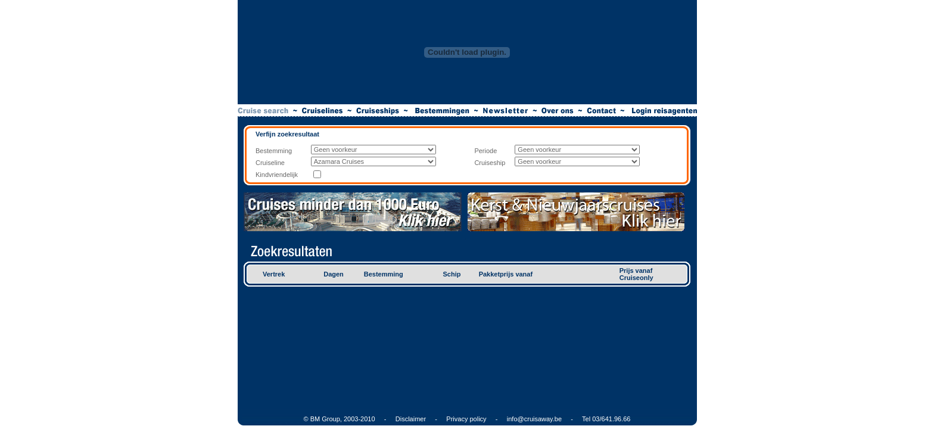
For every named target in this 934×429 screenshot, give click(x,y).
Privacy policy (466, 418)
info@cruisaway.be (534, 418)
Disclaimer (411, 418)
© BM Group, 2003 (331, 418)
